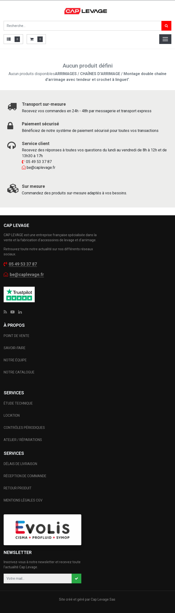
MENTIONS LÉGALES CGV (23, 500)
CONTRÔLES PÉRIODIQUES (24, 428)
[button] (76, 578)
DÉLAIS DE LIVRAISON (21, 464)
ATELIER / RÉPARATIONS (23, 440)
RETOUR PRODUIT (18, 488)
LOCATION (12, 415)
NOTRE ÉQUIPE (15, 360)
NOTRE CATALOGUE (19, 372)
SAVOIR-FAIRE (14, 348)
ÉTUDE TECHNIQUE (18, 403)
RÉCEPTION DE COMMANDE (25, 476)
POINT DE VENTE (16, 336)
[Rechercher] (166, 26)
